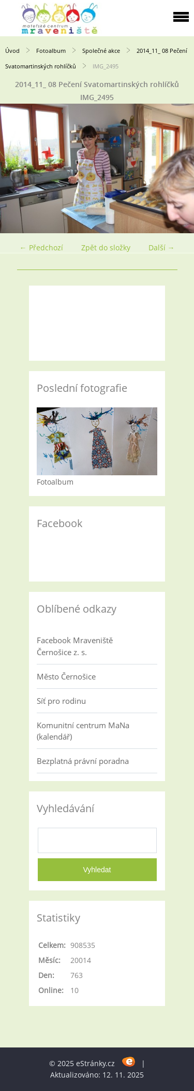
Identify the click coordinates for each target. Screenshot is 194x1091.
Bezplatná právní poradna (83, 761)
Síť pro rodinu (61, 701)
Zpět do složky (105, 247)
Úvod (12, 50)
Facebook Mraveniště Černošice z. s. (75, 646)
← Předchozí (41, 247)
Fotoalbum (51, 50)
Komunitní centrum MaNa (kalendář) (83, 731)
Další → (161, 247)
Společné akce (101, 50)
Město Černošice (66, 676)
